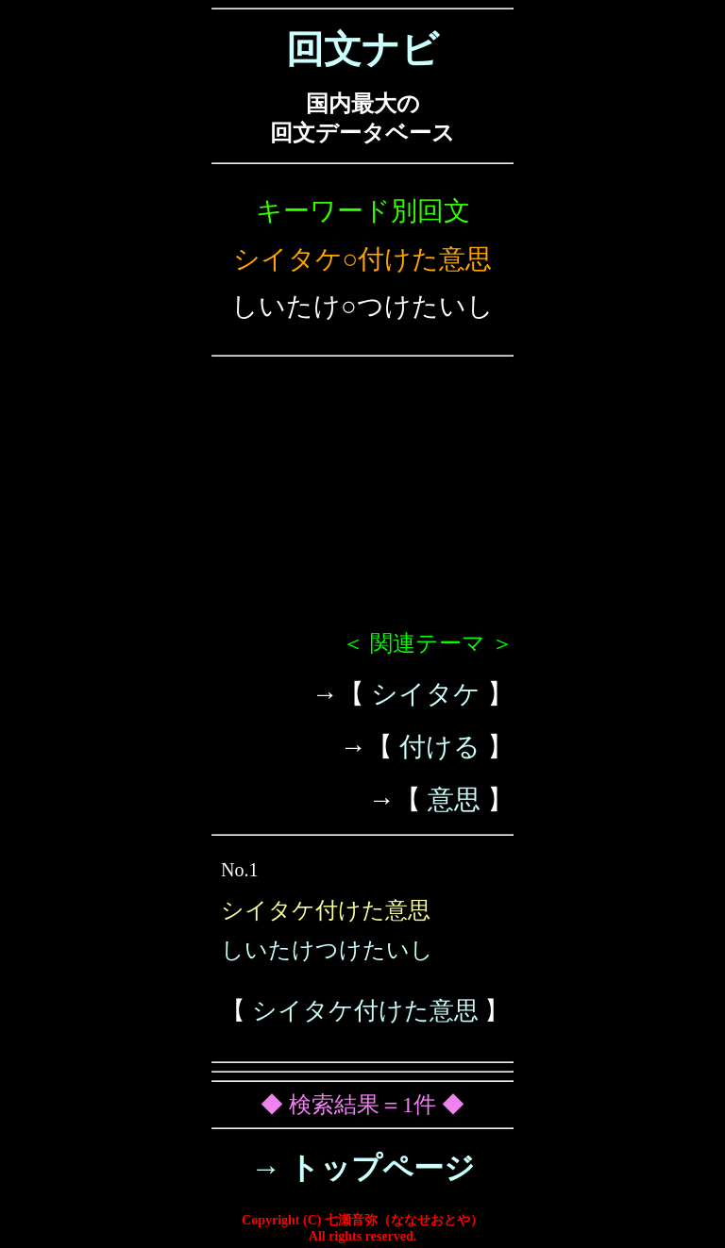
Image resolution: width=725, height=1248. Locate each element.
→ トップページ (363, 1168)
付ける (440, 746)
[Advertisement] (362, 501)
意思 (454, 799)
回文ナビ (362, 49)
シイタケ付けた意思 (365, 1010)
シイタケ (426, 693)
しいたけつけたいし (327, 950)
